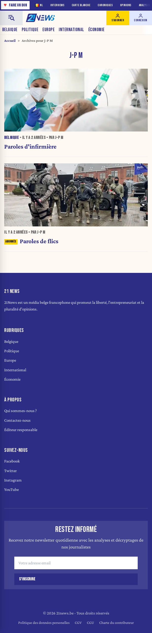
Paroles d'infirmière (30, 146)
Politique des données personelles (44, 622)
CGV (78, 622)
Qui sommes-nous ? (20, 410)
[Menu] (11, 18)
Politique (30, 30)
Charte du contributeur (116, 622)
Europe (48, 30)
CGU (90, 622)
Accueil (10, 41)
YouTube (11, 489)
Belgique (10, 30)
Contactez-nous (17, 420)
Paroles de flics (31, 241)
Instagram (13, 480)
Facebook (12, 461)
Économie (96, 30)
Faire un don (15, 5)
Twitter (10, 470)
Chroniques (105, 5)
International (71, 30)
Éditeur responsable (20, 429)
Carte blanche (81, 5)
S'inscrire (27, 579)
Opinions (126, 5)
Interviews (57, 5)
